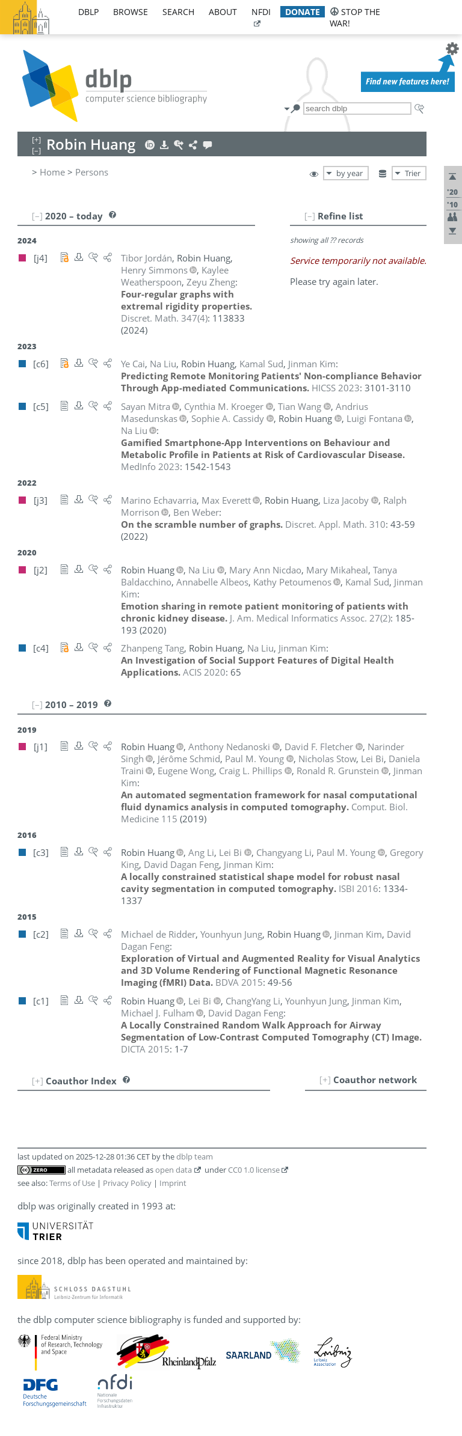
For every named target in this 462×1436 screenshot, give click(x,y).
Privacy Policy (127, 1183)
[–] (309, 216)
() (164, 318)
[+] (325, 1080)
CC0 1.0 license (254, 1169)
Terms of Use (72, 1183)
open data (173, 1169)
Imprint (172, 1183)
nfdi (261, 11)
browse (130, 11)
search (178, 11)
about (223, 11)
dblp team (194, 1156)
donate (302, 11)
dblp (88, 11)
